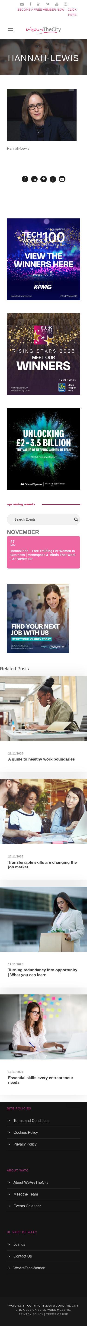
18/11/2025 (15, 1072)
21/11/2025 (15, 753)
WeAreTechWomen (29, 1268)
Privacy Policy (25, 1144)
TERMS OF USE (57, 1314)
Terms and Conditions (31, 1121)
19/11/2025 (15, 964)
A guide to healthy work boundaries (41, 759)
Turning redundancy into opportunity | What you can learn (42, 972)
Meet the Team (25, 1194)
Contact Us (22, 1256)
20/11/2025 (15, 856)
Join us (19, 1244)
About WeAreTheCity (30, 1182)
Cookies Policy (25, 1132)
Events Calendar (27, 1206)
